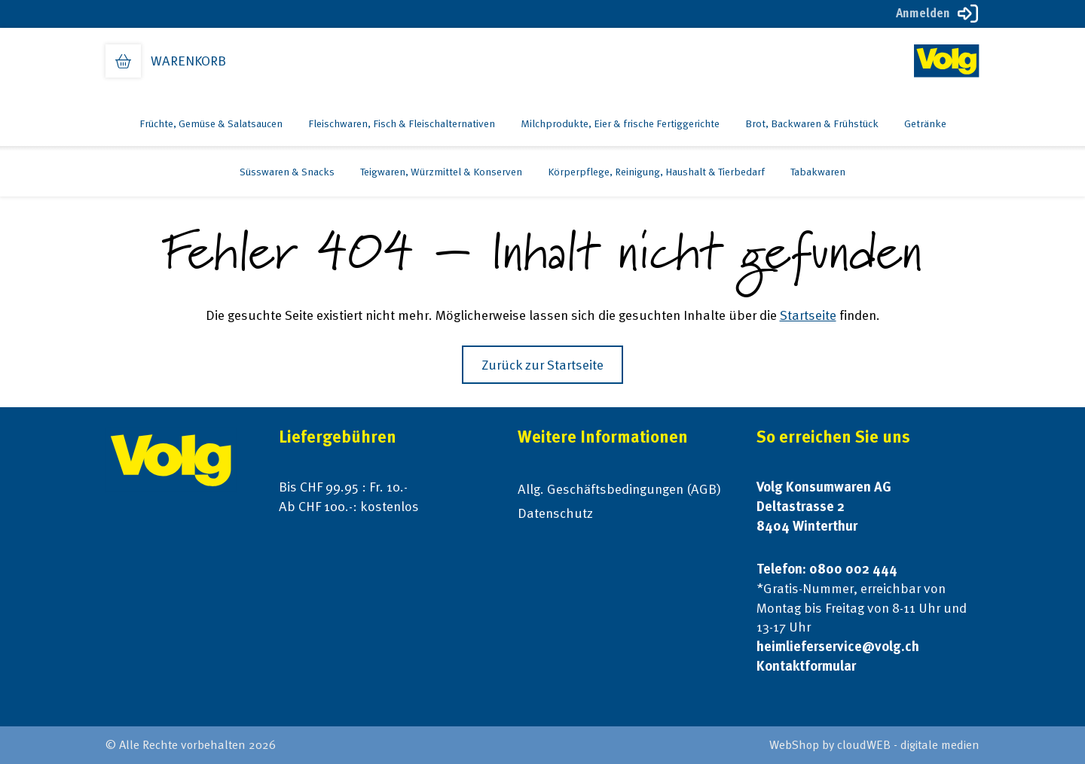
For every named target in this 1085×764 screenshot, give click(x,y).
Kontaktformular (806, 665)
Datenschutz (555, 513)
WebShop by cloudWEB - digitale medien (874, 745)
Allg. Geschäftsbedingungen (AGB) (619, 489)
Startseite (808, 315)
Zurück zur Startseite (542, 364)
